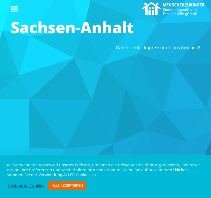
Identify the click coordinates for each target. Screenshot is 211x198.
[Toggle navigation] (14, 9)
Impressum (155, 48)
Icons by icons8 (184, 48)
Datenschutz (128, 48)
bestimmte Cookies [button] (26, 185)
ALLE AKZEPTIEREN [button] (67, 185)
